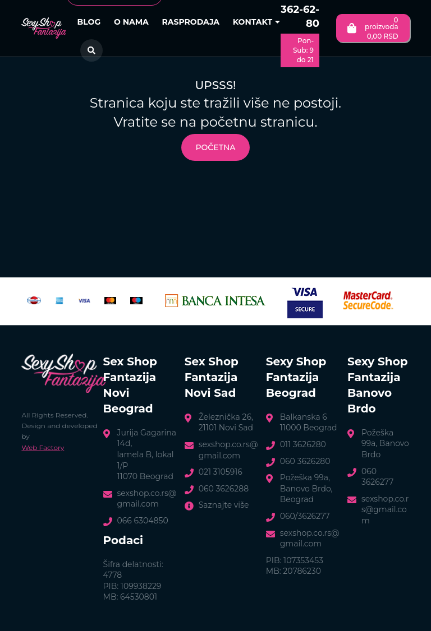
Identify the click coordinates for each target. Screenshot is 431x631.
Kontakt (256, 22)
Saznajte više (224, 505)
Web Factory (42, 447)
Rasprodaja (190, 22)
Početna (215, 147)
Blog (89, 22)
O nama (131, 22)
